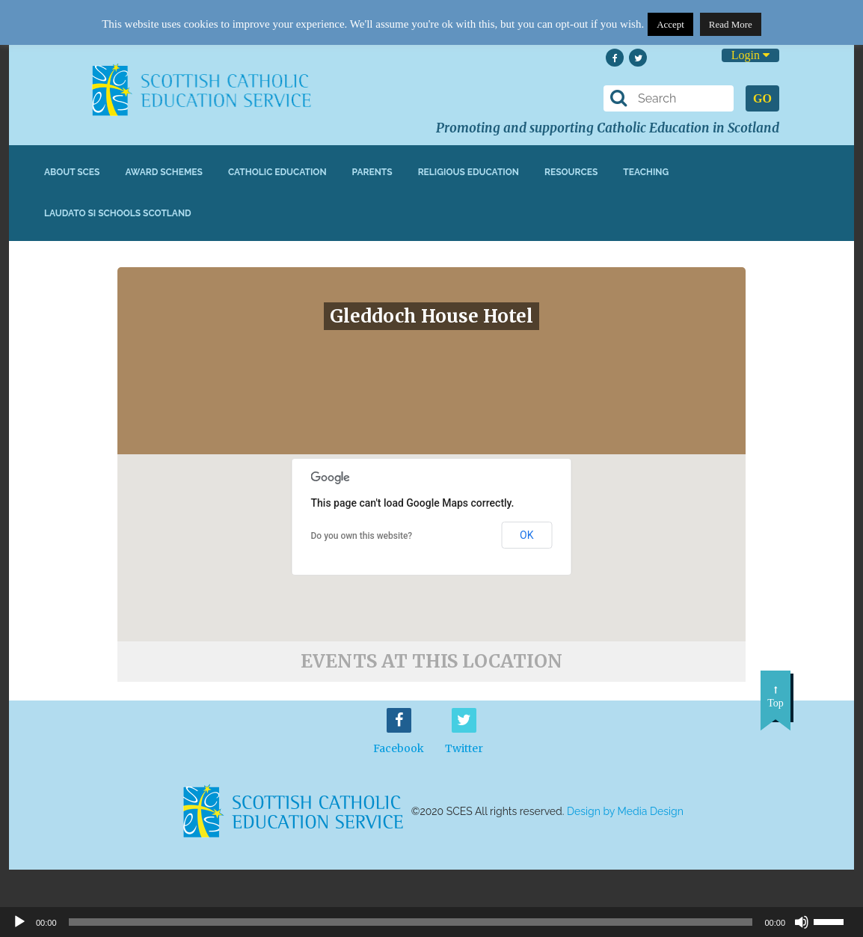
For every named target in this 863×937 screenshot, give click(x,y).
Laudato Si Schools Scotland (117, 213)
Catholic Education (277, 172)
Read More (730, 24)
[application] (431, 922)
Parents (372, 172)
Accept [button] (670, 24)
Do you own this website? (362, 536)
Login (750, 55)
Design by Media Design (625, 811)
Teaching (646, 172)
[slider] (835, 920)
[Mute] (801, 922)
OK (526, 535)
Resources (571, 172)
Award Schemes (164, 172)
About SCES (71, 172)
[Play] (19, 922)
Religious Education (468, 172)
